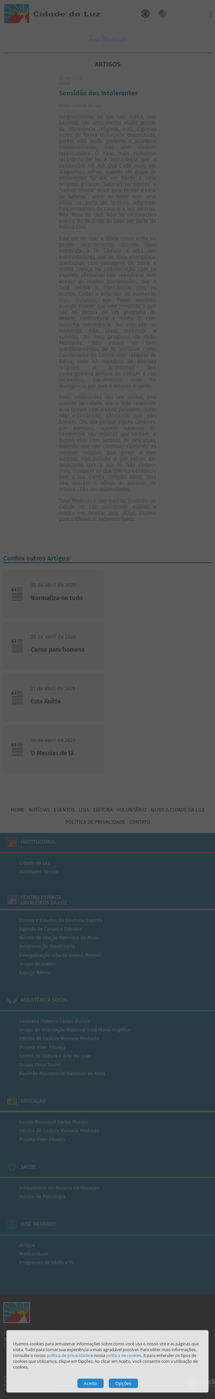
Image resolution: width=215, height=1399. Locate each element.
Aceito (90, 1383)
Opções (123, 1383)
